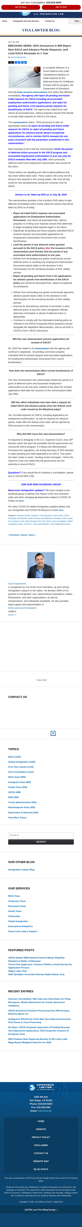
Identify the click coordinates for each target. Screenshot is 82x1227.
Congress (35, 516)
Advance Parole (23, 516)
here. (62, 510)
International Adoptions (21, 933)
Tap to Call (20, 7)
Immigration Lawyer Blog (22, 875)
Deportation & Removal (24, 818)
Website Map (41, 1174)
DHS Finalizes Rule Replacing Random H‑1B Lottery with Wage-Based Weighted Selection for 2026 (39, 1051)
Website (41, 1140)
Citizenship (14, 923)
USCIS (11, 527)
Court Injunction (46, 516)
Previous (14, 538)
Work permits (23, 527)
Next (33, 538)
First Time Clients (52, 522)
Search (41, 848)
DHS (67, 519)
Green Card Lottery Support (23, 939)
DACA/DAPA (22, 519)
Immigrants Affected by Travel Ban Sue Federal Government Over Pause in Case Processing (34, 1030)
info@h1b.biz (45, 1121)
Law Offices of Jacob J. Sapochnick (49, 1215)
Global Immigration (27, 524)
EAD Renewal (38, 522)
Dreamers (22, 522)
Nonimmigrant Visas (22, 813)
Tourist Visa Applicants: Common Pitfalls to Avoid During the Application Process (39, 974)
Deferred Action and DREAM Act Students (46, 519)
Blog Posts (41, 1182)
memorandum (20, 122)
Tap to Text (61, 7)
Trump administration (60, 524)
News (38, 524)
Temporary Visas (17, 907)
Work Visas (17, 781)
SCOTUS (46, 524)
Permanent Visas (17, 913)
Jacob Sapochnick (17, 587)
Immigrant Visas (20, 787)
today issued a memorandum (33, 92)
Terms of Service (38, 1194)
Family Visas (18, 792)
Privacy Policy (41, 1149)
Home (6, 21)
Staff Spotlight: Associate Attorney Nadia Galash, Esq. (38, 983)
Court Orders (60, 516)
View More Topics (17, 823)
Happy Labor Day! (18, 979)
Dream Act (12, 522)
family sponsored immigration (23, 611)
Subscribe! (41, 684)
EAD (29, 522)
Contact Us (55, 21)
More (77, 21)
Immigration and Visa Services (30, 21)
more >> (12, 618)
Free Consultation (21, 776)
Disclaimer (41, 1157)
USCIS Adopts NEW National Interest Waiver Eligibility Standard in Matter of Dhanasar (38, 967)
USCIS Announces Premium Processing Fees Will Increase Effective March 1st (40, 1022)
